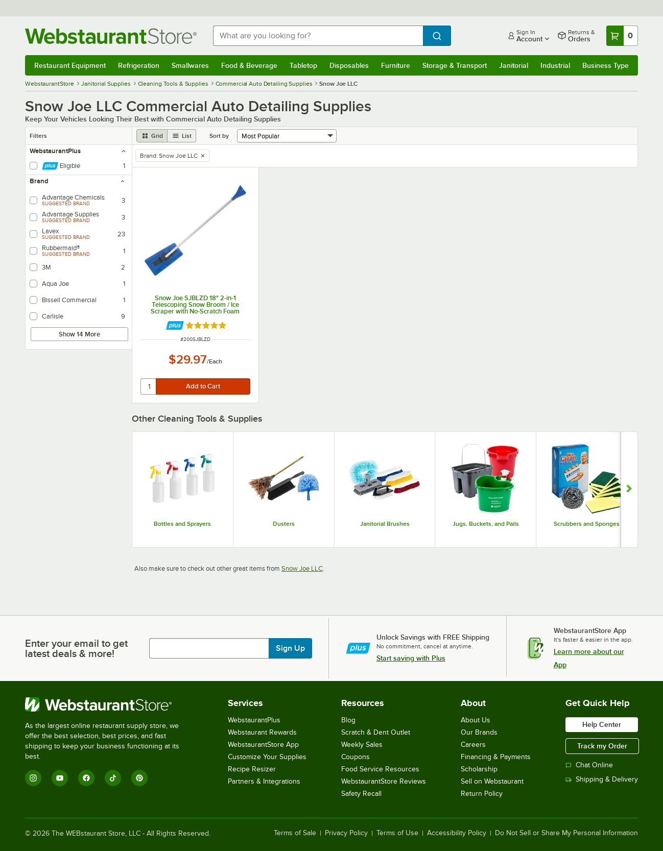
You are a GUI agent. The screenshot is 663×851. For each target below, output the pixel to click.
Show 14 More (79, 334)
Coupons (355, 757)
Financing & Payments (496, 757)
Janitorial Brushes (385, 524)
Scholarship (479, 769)
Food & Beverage (249, 65)
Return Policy (482, 793)
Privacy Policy (346, 833)
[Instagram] (33, 778)
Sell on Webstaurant (492, 781)
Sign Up (290, 648)
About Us (475, 720)
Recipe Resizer (252, 769)
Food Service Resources (380, 769)
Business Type (605, 65)
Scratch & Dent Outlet (375, 732)
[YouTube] (60, 778)
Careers (473, 744)
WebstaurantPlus (254, 720)
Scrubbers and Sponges (587, 524)
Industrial (555, 65)
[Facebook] (86, 778)
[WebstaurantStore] (109, 704)
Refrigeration (138, 65)
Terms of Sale (295, 833)
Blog (348, 720)
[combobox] (318, 36)
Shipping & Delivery (601, 779)
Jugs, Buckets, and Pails (486, 524)
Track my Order (602, 746)
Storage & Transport (454, 65)
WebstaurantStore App (263, 744)
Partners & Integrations (264, 781)
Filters (38, 135)
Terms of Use (397, 833)
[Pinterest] (139, 778)
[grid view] (152, 135)
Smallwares (190, 65)
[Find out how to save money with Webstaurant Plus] (175, 325)
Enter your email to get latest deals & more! (76, 648)
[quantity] (148, 386)
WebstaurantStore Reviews (383, 781)
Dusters (284, 524)
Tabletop (303, 65)
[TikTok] (113, 778)
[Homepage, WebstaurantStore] (111, 36)
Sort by (219, 135)
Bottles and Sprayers (182, 524)
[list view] (182, 135)
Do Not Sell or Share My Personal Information (566, 833)
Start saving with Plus (410, 658)
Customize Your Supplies (267, 757)
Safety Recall (361, 793)
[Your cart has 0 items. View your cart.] (622, 36)
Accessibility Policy (456, 833)
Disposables (349, 65)
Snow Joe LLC (302, 568)
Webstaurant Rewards (262, 732)
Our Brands (479, 732)
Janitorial (513, 65)
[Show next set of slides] (629, 489)
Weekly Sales (362, 744)
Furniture (395, 65)
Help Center (601, 724)
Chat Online (589, 765)
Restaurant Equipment (70, 65)
